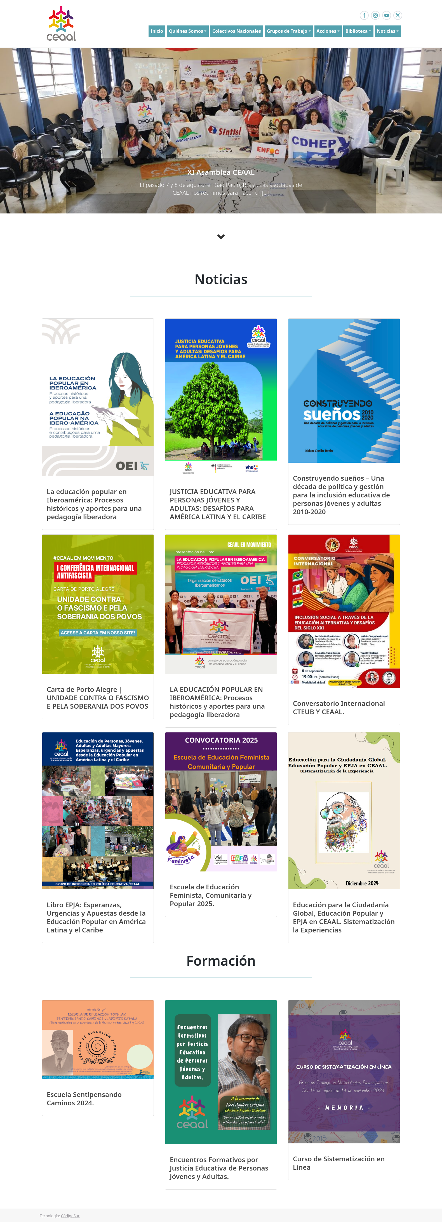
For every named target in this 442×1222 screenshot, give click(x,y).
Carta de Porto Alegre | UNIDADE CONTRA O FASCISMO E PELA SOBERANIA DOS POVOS (98, 698)
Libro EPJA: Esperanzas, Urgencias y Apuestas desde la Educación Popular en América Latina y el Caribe (96, 917)
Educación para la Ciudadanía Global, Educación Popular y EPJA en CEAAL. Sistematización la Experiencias (344, 917)
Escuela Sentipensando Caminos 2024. (84, 1098)
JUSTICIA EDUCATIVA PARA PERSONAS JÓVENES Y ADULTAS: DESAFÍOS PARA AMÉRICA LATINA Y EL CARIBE (218, 504)
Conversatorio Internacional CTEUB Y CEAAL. (339, 707)
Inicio (157, 31)
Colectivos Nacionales (236, 31)
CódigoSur (70, 1215)
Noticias (386, 31)
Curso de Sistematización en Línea (339, 1163)
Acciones (326, 31)
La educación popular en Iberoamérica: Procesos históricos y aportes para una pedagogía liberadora (94, 504)
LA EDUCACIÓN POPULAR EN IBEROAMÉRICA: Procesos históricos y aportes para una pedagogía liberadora (217, 702)
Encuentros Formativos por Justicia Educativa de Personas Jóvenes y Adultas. (219, 1168)
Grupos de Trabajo (287, 31)
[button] (33, 131)
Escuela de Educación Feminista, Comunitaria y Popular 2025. (210, 895)
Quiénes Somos (186, 31)
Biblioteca (356, 31)
